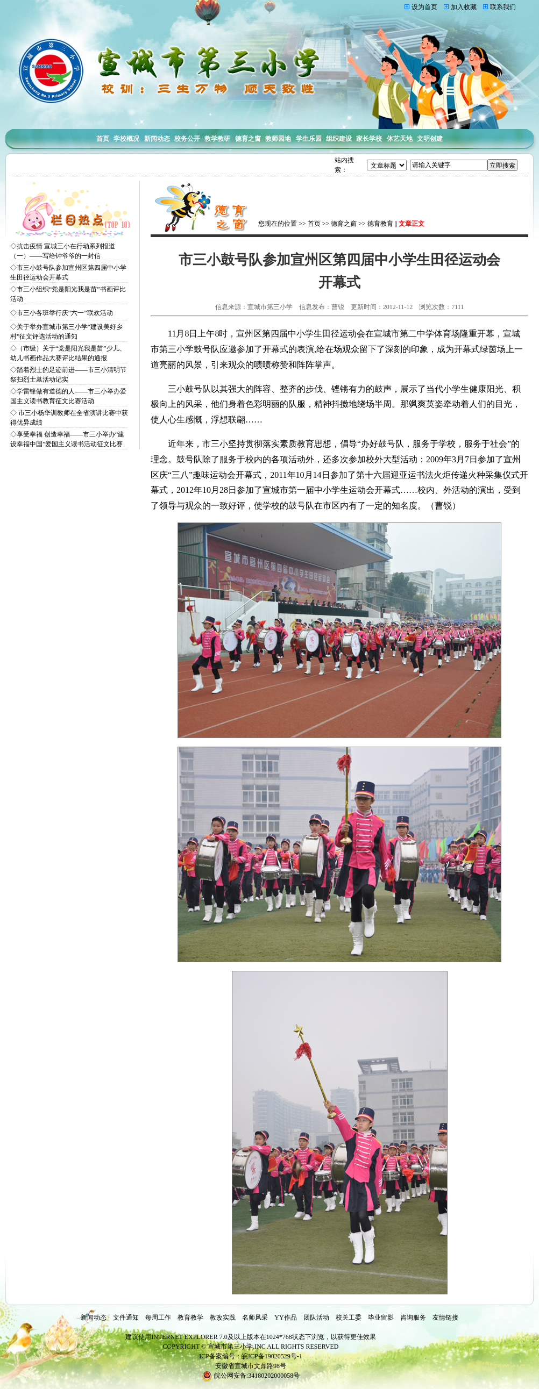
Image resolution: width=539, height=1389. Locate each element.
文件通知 (126, 1317)
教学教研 (217, 138)
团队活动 (316, 1317)
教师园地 (278, 138)
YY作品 (285, 1317)
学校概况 (126, 138)
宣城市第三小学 (230, 1346)
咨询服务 (413, 1317)
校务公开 (187, 138)
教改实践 (223, 1317)
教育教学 (190, 1317)
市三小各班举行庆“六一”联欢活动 (65, 313)
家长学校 (369, 138)
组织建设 (339, 138)
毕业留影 (381, 1317)
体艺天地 (400, 138)
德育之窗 (248, 138)
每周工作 (158, 1317)
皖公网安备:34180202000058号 (251, 1375)
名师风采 (255, 1317)
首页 (102, 138)
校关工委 (348, 1317)
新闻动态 (157, 138)
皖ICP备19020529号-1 (272, 1356)
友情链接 (445, 1317)
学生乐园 (309, 138)
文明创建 (430, 138)
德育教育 (380, 223)
